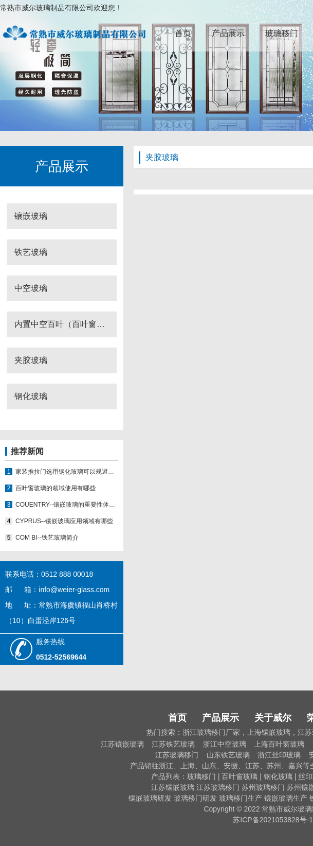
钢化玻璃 (30, 396)
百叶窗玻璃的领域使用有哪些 (55, 488)
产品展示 (228, 33)
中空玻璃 (30, 288)
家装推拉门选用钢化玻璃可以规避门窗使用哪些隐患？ (66, 471)
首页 (183, 33)
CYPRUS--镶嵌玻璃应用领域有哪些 (64, 521)
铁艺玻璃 (30, 252)
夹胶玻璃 (30, 360)
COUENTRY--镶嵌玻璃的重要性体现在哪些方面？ (66, 504)
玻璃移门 (281, 33)
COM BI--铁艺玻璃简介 (47, 537)
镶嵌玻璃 (30, 216)
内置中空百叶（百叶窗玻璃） (65, 324)
